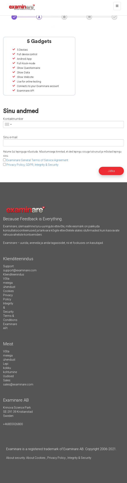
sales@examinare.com (18, 384)
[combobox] (8, 124)
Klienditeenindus (13, 274)
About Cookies (35, 457)
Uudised (8, 376)
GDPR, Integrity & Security (42, 164)
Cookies (8, 291)
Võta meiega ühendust (9, 283)
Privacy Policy (15, 164)
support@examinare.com (20, 270)
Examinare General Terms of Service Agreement (37, 160)
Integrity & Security (79, 457)
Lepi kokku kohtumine (10, 368)
